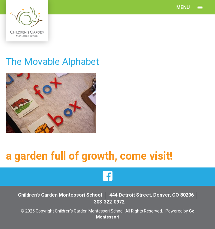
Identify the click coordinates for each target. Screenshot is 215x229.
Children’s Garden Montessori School (60, 195)
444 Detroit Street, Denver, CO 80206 (151, 195)
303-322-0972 (109, 202)
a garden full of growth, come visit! (89, 156)
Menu (183, 7)
